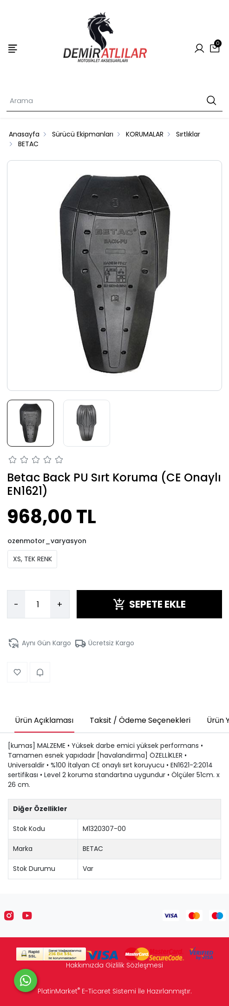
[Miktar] (38, 604)
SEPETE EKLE (149, 604)
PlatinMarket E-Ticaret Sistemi (87, 991)
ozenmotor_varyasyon (46, 540)
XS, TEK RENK (32, 559)
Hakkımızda (85, 965)
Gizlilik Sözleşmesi (134, 965)
